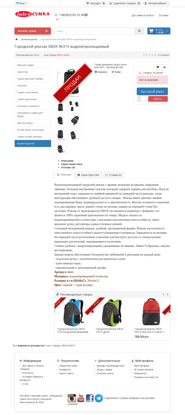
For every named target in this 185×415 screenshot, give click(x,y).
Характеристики (71, 164)
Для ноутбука (25, 123)
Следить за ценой (151, 72)
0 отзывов (163, 54)
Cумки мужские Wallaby (30, 78)
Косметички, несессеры (30, 129)
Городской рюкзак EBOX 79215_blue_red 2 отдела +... (149, 330)
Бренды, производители (110, 365)
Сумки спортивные (27, 92)
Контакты (27, 372)
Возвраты (65, 369)
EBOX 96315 (68, 345)
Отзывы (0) (68, 167)
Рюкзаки (22, 85)
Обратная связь (68, 365)
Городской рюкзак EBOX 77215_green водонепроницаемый (109, 331)
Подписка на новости (146, 377)
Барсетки (22, 71)
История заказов (143, 369)
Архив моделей (29, 39)
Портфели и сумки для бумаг (30, 114)
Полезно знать (105, 373)
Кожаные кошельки (28, 106)
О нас (25, 383)
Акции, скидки (104, 369)
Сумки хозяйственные (29, 136)
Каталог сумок (32, 31)
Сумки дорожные (27, 99)
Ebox (36, 54)
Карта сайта (66, 373)
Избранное (140, 373)
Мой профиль (141, 365)
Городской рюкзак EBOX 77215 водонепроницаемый (72, 330)
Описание (67, 160)
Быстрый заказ (152, 91)
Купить (158, 98)
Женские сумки (25, 65)
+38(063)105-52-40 (71, 15)
